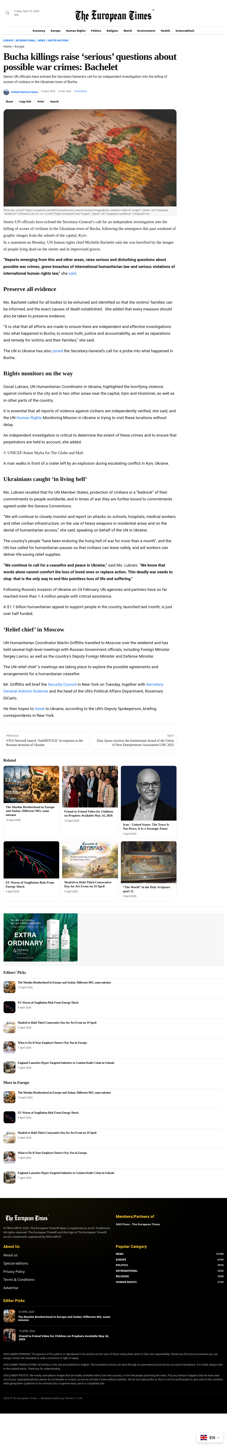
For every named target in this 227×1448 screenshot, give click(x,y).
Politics (96, 31)
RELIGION (122, 1276)
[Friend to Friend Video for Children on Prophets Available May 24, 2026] (90, 786)
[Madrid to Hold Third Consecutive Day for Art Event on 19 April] (90, 859)
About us (10, 1255)
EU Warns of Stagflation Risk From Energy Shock (48, 1002)
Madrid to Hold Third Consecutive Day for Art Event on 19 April (57, 1022)
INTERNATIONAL (127, 1271)
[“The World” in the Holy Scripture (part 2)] (148, 862)
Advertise (10, 1287)
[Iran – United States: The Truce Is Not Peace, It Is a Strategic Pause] (148, 793)
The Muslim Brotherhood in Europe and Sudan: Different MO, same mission (30, 811)
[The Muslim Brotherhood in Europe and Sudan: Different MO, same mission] (31, 784)
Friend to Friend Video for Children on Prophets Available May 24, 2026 (64, 1337)
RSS (16, 15)
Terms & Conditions (18, 1279)
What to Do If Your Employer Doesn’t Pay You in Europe (52, 1042)
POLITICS (122, 1265)
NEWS (119, 1254)
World (127, 31)
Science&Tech (185, 31)
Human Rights (76, 31)
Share (9, 101)
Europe (55, 31)
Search (54, 101)
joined (57, 350)
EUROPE (121, 1259)
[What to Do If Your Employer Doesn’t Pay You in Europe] (9, 1047)
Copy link (25, 101)
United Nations (58, 40)
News (41, 40)
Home (7, 46)
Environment (146, 31)
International (26, 40)
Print (40, 101)
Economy (39, 31)
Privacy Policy (14, 1271)
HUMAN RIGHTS (126, 1282)
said (72, 273)
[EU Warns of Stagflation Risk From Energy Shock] (31, 859)
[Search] (7, 13)
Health (165, 31)
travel (39, 708)
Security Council (62, 684)
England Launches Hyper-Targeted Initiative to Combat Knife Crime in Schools (66, 1062)
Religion (112, 31)
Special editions (15, 1263)
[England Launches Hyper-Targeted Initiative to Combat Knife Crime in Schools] (9, 1067)
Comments (80, 91)
